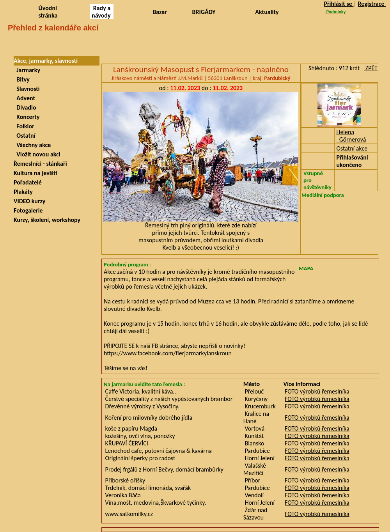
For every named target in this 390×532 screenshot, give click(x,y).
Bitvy (22, 79)
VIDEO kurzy (29, 201)
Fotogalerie (28, 210)
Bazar (159, 12)
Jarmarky (27, 70)
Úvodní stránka (47, 11)
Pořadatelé (28, 182)
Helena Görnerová (351, 135)
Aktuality (266, 12)
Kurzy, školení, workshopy (47, 219)
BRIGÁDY (204, 12)
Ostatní (24, 135)
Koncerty (26, 117)
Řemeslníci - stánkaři (40, 163)
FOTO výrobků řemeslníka (317, 391)
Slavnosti (27, 88)
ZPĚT (371, 68)
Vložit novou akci (37, 154)
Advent (24, 98)
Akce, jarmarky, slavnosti (46, 60)
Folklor (24, 126)
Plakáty (23, 191)
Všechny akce (32, 145)
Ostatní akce (351, 148)
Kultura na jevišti (35, 173)
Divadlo (25, 107)
